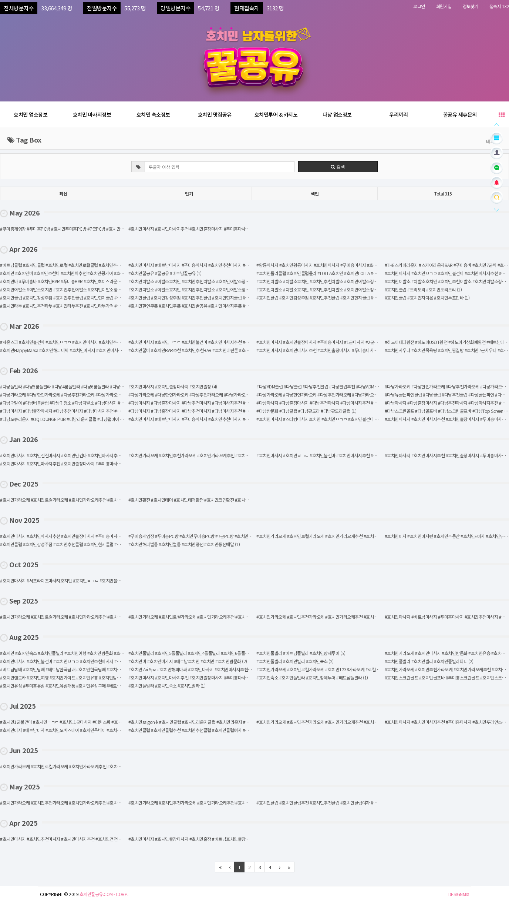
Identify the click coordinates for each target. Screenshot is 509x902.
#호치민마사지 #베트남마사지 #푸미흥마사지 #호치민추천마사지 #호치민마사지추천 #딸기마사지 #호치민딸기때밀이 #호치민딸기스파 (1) (249, 419)
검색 (338, 166)
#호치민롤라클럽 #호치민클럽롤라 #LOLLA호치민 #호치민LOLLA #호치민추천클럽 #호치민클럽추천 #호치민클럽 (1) (357, 273)
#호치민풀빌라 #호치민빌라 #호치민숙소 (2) (295, 661)
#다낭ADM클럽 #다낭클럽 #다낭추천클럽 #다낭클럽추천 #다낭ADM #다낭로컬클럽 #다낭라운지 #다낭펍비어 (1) (354, 386)
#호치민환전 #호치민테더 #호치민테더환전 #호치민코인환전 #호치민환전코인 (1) (199, 500)
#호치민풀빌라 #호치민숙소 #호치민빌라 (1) (167, 685)
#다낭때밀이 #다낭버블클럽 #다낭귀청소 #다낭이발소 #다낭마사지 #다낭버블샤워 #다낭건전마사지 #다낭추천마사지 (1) (105, 403)
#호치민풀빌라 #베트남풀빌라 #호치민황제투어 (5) (300, 653)
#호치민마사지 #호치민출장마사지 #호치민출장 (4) (172, 386)
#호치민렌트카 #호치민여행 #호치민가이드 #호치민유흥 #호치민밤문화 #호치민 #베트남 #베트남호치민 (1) (93, 677)
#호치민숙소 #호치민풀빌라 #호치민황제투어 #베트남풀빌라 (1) (312, 677)
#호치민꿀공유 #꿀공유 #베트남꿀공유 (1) (165, 273)
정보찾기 (470, 6)
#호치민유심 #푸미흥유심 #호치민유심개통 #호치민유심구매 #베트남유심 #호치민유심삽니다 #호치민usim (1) (96, 685)
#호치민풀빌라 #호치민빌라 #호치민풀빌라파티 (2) (429, 661)
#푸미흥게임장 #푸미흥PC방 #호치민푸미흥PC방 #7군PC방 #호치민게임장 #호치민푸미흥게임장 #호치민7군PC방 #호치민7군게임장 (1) (248, 536)
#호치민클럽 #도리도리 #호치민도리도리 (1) (423, 289)
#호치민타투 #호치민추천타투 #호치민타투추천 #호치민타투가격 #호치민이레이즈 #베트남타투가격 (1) (90, 306)
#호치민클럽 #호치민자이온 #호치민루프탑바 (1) (427, 297)
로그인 (419, 6)
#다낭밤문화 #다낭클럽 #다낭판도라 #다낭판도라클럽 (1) (306, 411)
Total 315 (443, 193)
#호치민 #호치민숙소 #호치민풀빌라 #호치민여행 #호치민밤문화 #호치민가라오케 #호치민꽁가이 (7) (88, 653)
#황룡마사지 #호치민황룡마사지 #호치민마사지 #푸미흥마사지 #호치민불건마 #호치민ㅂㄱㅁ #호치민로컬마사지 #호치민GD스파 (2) (372, 265)
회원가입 (444, 6)
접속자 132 (499, 6)
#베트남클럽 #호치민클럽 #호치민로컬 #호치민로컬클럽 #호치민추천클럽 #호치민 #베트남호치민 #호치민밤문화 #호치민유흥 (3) (112, 265)
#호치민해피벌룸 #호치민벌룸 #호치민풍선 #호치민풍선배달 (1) (184, 544)
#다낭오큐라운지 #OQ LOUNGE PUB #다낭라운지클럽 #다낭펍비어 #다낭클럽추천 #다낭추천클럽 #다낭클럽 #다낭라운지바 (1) (112, 419)
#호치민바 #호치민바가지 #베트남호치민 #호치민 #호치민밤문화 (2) (187, 661)
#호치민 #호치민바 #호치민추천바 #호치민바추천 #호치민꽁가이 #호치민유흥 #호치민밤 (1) (80, 273)
